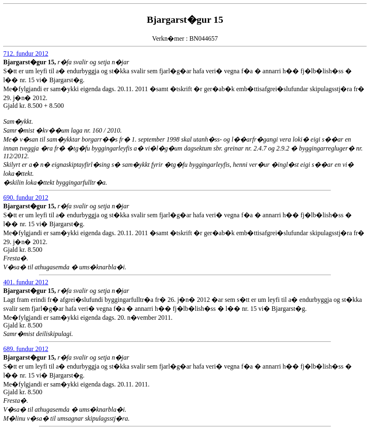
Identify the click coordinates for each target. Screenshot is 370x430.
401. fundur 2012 (25, 282)
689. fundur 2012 (25, 348)
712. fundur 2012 (25, 53)
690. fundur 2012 (25, 197)
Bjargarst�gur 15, (30, 62)
